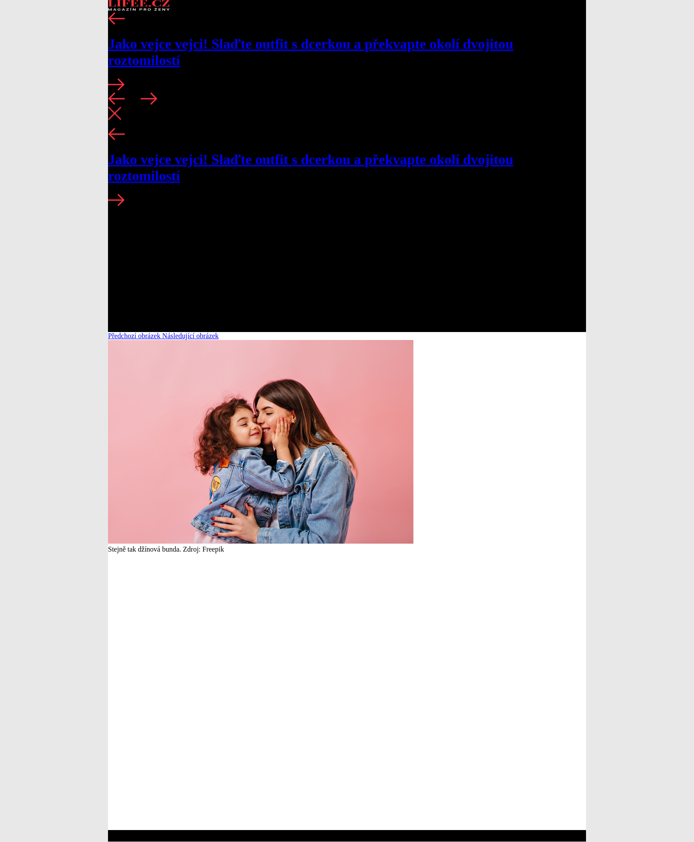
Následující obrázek (190, 336)
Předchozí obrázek (135, 336)
